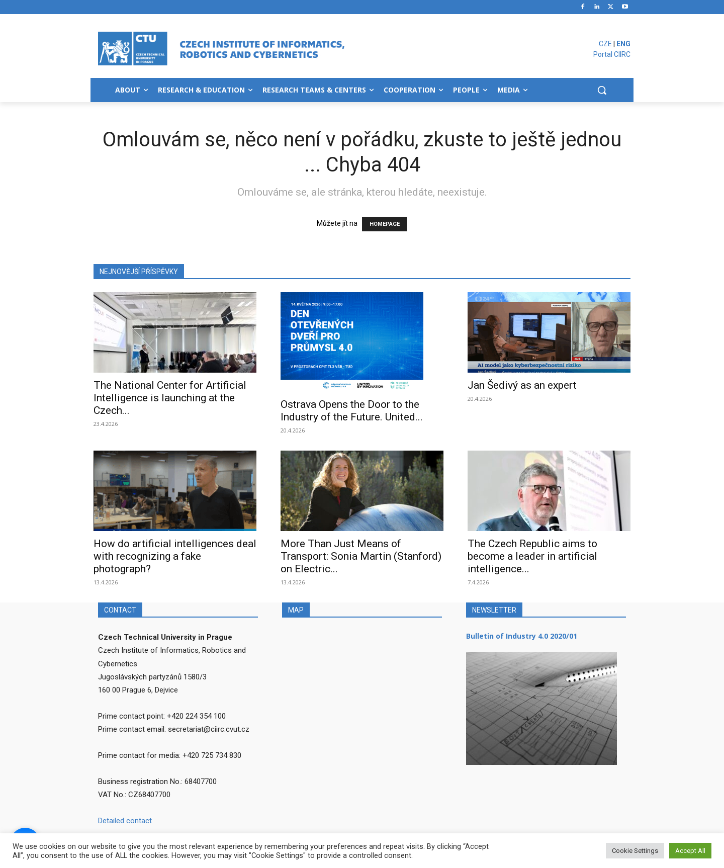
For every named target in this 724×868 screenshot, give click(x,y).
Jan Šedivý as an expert (522, 385)
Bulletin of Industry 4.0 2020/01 (521, 636)
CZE (605, 44)
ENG (623, 44)
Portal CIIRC (611, 54)
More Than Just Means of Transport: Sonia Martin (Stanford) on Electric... (361, 556)
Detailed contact (125, 820)
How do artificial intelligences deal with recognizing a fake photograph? (175, 556)
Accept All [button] (690, 850)
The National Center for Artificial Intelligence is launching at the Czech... (170, 397)
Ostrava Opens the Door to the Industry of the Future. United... (352, 410)
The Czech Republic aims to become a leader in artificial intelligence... (532, 556)
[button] (602, 90)
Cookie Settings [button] (635, 850)
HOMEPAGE (385, 224)
